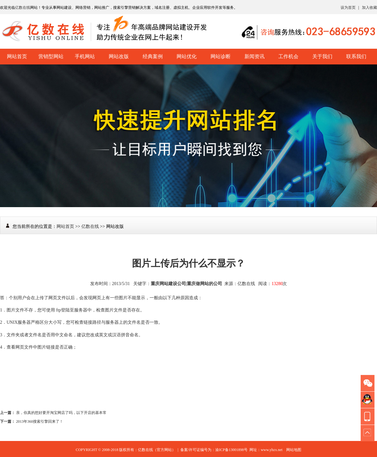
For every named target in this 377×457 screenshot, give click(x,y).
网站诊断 (220, 56)
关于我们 (322, 56)
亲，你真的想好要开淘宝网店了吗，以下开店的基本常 (61, 412)
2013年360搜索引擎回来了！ (39, 421)
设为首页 (348, 7)
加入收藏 (369, 7)
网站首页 (17, 56)
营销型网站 (50, 56)
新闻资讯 (254, 56)
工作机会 (288, 56)
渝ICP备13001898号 (231, 450)
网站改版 (119, 56)
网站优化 (187, 56)
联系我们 (356, 56)
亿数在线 (22, 7)
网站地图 (293, 450)
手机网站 (85, 56)
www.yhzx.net (271, 450)
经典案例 (153, 56)
